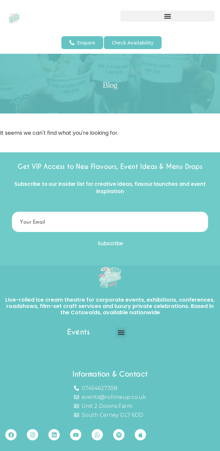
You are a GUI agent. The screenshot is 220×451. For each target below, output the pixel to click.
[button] (167, 16)
